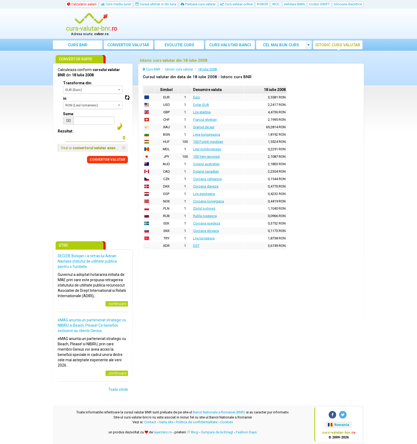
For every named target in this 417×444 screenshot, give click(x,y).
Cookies (226, 422)
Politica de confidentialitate (197, 422)
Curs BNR (77, 45)
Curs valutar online (236, 4)
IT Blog (192, 432)
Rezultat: (65, 131)
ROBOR (262, 4)
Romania (338, 425)
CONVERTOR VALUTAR (107, 159)
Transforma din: (77, 83)
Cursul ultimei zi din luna (155, 4)
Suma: (68, 114)
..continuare (117, 304)
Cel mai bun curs (281, 45)
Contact (150, 422)
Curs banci (230, 45)
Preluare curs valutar (198, 4)
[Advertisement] (247, 24)
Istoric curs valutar (337, 45)
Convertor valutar (128, 45)
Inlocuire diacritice (348, 4)
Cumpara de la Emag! (217, 432)
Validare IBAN (294, 4)
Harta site (166, 422)
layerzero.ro (163, 432)
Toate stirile (118, 389)
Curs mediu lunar (116, 4)
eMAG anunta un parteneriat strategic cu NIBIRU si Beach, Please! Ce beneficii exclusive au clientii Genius (92, 325)
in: (65, 98)
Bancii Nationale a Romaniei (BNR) (219, 412)
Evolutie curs (179, 45)
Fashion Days (246, 432)
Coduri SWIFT (319, 4)
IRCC (276, 4)
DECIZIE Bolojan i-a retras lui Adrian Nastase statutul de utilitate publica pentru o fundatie (87, 261)
